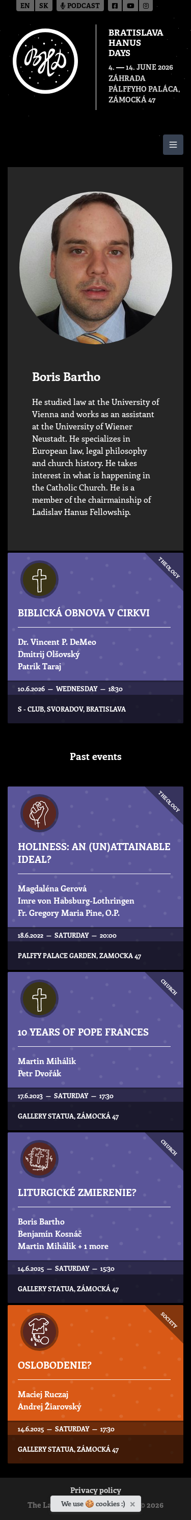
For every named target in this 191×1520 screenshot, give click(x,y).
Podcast (80, 6)
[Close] (134, 1502)
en (25, 6)
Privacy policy (95, 1491)
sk (43, 6)
